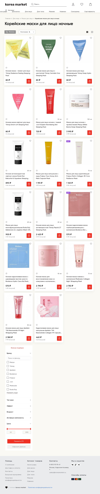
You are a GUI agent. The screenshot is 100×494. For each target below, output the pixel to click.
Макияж (52, 11)
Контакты (8, 471)
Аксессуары (31, 465)
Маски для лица (27, 18)
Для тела (40, 11)
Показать (17, 442)
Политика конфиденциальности (40, 487)
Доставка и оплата (12, 468)
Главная (8, 18)
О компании (9, 465)
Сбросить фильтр (19, 447)
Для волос (16, 11)
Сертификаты (89, 11)
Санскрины (75, 11)
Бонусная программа (13, 475)
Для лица (28, 11)
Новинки (63, 11)
